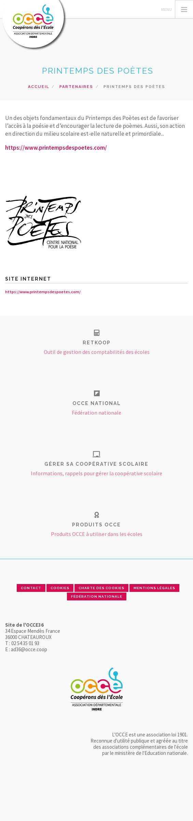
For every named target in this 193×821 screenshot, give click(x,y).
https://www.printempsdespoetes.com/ (56, 147)
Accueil (38, 87)
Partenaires (76, 87)
